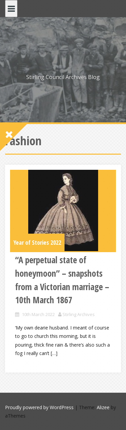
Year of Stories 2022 (37, 242)
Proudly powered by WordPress (39, 407)
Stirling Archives (78, 314)
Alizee (103, 407)
